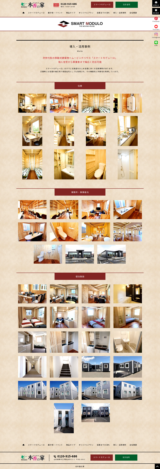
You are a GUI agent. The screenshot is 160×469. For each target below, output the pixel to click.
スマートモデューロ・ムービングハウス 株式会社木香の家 (33, 458)
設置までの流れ (103, 13)
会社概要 (133, 13)
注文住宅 (126, 4)
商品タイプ (70, 13)
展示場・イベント (55, 13)
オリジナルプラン (86, 13)
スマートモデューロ (102, 4)
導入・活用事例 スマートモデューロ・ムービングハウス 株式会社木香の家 (33, 5)
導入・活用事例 (119, 13)
